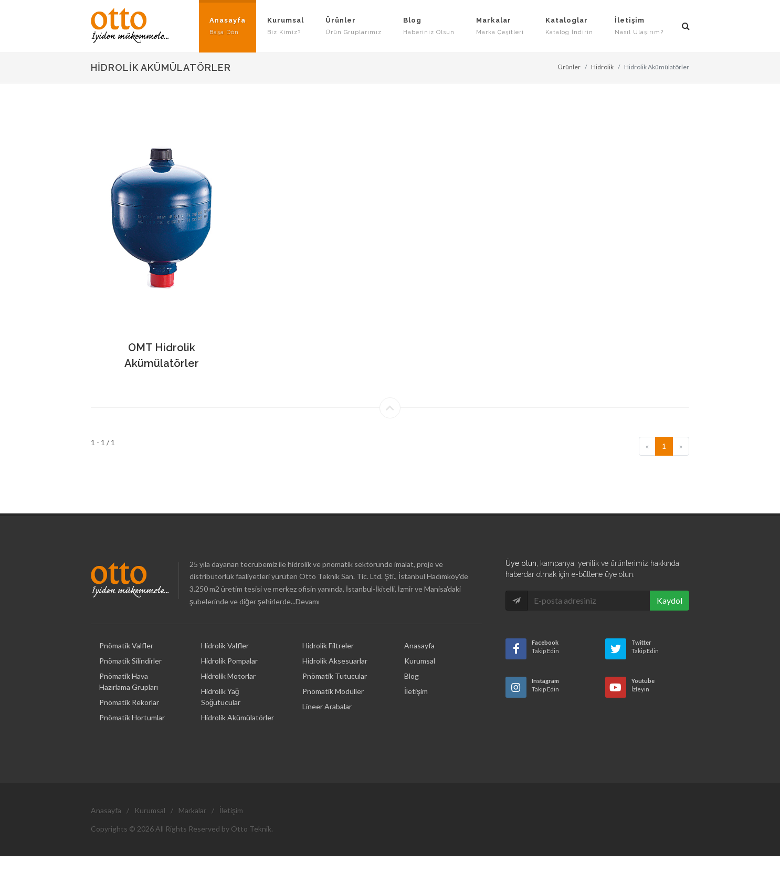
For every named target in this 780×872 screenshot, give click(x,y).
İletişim (416, 691)
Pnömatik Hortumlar (132, 717)
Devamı (308, 601)
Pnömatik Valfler (126, 645)
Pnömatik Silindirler (130, 660)
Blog (411, 675)
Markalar (192, 810)
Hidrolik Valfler (225, 645)
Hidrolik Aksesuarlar (334, 660)
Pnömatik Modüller (333, 691)
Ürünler (569, 67)
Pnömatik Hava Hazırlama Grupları (128, 681)
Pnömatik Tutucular (334, 675)
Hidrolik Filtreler (328, 645)
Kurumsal (419, 660)
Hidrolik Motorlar (228, 675)
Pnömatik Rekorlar (129, 702)
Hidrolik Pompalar (229, 660)
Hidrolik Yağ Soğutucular (221, 697)
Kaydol (669, 600)
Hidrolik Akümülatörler (237, 717)
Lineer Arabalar (327, 706)
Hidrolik (602, 67)
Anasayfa (419, 645)
